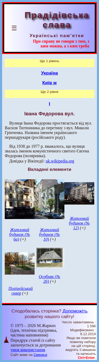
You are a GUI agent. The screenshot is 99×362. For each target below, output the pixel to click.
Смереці (40, 355)
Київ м (49, 82)
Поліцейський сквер (20, 290)
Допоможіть (75, 311)
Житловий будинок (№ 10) (49, 234)
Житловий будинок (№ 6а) (19, 234)
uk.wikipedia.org (60, 161)
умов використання (28, 350)
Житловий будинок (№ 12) (79, 223)
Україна (49, 73)
